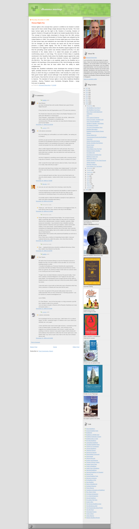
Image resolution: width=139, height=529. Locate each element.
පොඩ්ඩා (44, 128)
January (89, 187)
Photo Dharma (90, 488)
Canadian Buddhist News (93, 444)
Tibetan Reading (91, 162)
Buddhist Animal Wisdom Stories (95, 131)
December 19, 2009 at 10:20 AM (44, 201)
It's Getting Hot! (91, 152)
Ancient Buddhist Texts (92, 430)
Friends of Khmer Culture (92, 462)
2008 (86, 189)
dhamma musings (51, 9)
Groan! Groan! (90, 145)
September (90, 172)
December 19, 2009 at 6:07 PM (44, 240)
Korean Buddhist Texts (92, 476)
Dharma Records (90, 458)
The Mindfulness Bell (91, 506)
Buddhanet (89, 432)
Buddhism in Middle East (92, 434)
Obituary (89, 133)
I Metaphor (89, 113)
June (88, 178)
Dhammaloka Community (93, 454)
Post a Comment (35, 342)
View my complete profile (90, 79)
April (88, 182)
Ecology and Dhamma (92, 460)
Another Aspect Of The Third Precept (96, 160)
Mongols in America (91, 478)
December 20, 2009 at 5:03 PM (44, 250)
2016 (86, 90)
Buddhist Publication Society (93, 436)
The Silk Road (90, 509)
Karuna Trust (89, 474)
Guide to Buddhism (91, 466)
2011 (86, 100)
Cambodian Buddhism (92, 442)
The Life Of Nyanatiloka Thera (94, 127)
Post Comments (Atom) (46, 351)
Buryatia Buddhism (91, 440)
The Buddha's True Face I (93, 109)
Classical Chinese (91, 450)
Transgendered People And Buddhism (97, 137)
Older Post (76, 347)
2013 (86, 96)
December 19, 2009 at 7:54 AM (44, 180)
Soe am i (44, 184)
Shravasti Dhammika (91, 57)
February (89, 186)
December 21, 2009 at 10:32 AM (44, 338)
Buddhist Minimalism (92, 129)
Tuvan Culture (90, 513)
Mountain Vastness (92, 164)
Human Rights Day (92, 135)
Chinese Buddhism (91, 448)
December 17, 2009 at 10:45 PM (44, 124)
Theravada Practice (91, 511)
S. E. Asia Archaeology (92, 496)
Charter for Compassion (92, 446)
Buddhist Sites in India (92, 438)
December (90, 106)
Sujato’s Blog (89, 502)
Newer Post (33, 347)
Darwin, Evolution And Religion (95, 143)
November (90, 168)
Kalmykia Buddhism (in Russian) (94, 472)
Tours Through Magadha (93, 121)
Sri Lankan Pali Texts (91, 500)
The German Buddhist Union (93, 503)
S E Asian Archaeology (92, 494)
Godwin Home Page (91, 464)
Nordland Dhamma (91, 486)
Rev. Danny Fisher (91, 492)
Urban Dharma (90, 515)
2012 (86, 98)
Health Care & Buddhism (92, 468)
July (88, 176)
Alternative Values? (92, 158)
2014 (86, 94)
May (88, 180)
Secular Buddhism (91, 498)
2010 (86, 102)
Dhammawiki (89, 456)
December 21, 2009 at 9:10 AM (44, 308)
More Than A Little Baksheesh (94, 111)
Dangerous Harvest (91, 452)
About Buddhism (90, 428)
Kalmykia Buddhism (91, 470)
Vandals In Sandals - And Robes (95, 123)
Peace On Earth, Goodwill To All (95, 119)
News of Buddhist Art (91, 484)
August (89, 174)
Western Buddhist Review (93, 517)
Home (55, 347)
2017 (86, 88)
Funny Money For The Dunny (94, 166)
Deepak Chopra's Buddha (93, 150)
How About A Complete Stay (94, 154)
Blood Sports (90, 147)
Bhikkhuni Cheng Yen (92, 156)
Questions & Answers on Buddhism (95, 490)
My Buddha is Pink (91, 480)
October (89, 170)
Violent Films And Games (93, 141)
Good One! (89, 139)
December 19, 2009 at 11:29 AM (44, 211)
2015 (86, 92)
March (89, 184)
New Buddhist (90, 482)
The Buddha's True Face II (94, 107)
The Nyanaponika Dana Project (94, 507)
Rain (88, 115)
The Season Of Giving (92, 125)
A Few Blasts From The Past (94, 148)
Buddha (44, 100)
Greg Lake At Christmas (93, 117)
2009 (86, 104)
